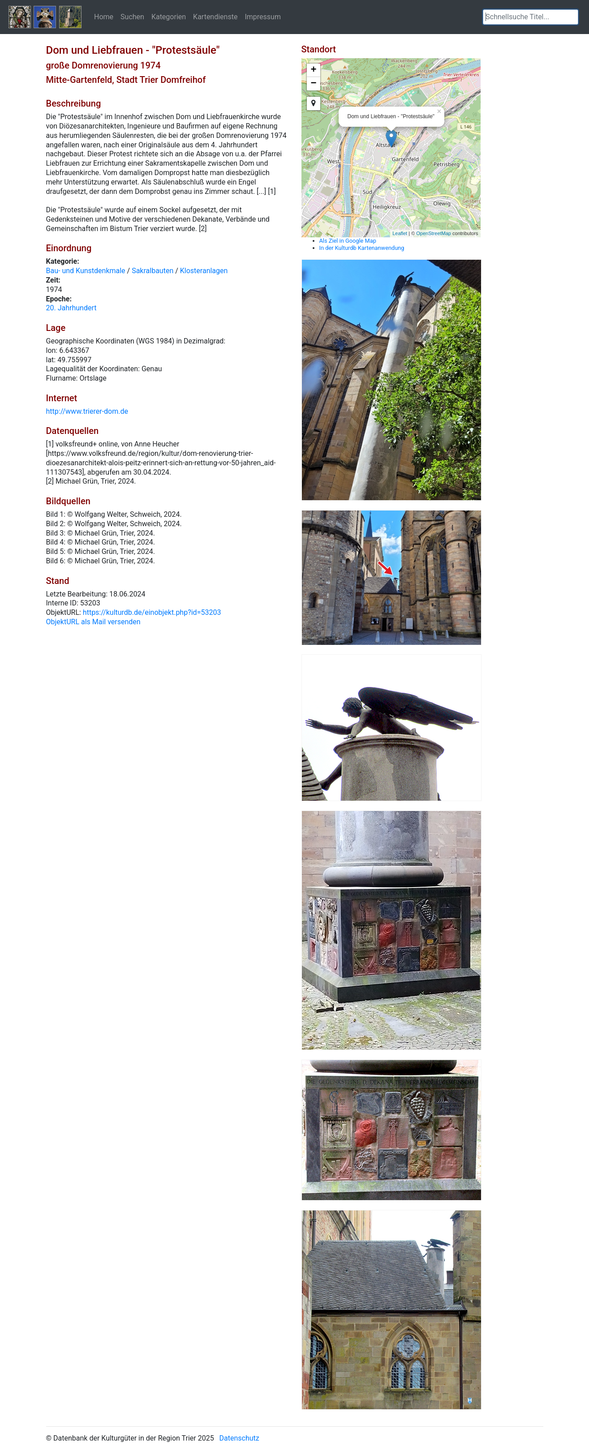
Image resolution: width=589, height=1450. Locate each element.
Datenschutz (239, 1438)
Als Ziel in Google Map (347, 240)
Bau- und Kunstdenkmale (85, 270)
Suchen (132, 16)
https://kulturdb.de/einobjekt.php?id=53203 (152, 612)
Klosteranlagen (204, 270)
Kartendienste (215, 16)
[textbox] (530, 17)
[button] (571, 17)
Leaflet (399, 233)
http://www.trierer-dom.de (87, 411)
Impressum (263, 16)
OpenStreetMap (433, 233)
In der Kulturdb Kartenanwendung (361, 248)
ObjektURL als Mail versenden (93, 622)
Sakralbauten (152, 270)
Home (103, 16)
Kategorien (168, 16)
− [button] (313, 83)
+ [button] (313, 70)
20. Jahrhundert (71, 308)
